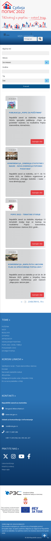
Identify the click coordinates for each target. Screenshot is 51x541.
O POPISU (5, 336)
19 (41, 301)
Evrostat (5, 369)
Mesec (5, 58)
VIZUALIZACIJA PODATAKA (11, 342)
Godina (5, 67)
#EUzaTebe (6, 375)
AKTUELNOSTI (7, 339)
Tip (3, 76)
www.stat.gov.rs (11, 414)
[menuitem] (21, 304)
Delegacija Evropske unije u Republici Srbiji (17, 378)
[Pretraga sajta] (30, 39)
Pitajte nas (26, 34)
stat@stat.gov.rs (12, 426)
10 (38, 301)
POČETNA (5, 326)
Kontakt (35, 34)
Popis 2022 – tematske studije (25, 214)
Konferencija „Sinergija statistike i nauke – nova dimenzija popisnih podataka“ (25, 166)
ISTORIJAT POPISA (8, 351)
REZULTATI (6, 333)
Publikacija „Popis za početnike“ (25, 112)
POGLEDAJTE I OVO (9, 348)
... (39, 301)
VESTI (4, 329)
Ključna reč (6, 49)
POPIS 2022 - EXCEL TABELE (12, 345)
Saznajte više (37, 141)
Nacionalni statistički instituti (12, 372)
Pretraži (26, 86)
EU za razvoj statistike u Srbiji (12, 381)
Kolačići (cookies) (8, 466)
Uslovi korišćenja (8, 463)
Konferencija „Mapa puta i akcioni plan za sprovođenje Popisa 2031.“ (25, 265)
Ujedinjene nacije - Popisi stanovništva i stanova (19, 366)
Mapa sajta (6, 469)
